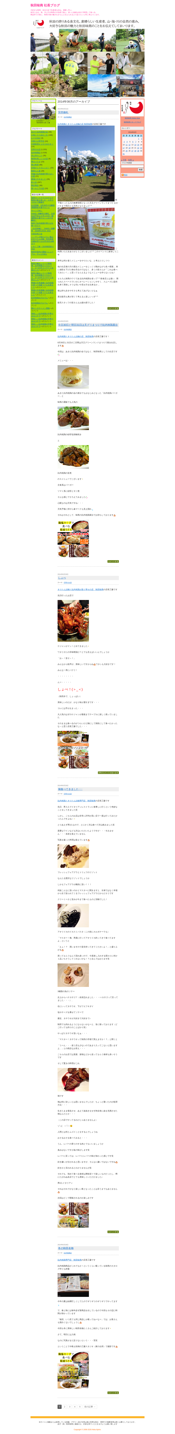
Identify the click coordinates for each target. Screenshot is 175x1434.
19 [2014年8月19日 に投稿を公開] (129, 148)
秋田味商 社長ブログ (45, 5)
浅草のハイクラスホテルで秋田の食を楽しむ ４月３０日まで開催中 (42, 200)
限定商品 (35, 185)
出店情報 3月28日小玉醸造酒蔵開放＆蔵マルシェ (43, 206)
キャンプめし (36, 211)
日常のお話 (68, 582)
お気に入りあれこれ (39, 135)
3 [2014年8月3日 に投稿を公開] (124, 142)
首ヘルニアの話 (37, 188)
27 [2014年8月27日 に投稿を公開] (132, 151)
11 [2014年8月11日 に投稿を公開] (126, 145)
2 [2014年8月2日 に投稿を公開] (141, 139)
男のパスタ (35, 162)
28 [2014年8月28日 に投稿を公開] (135, 151)
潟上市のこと (36, 155)
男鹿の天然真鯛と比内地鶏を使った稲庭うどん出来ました (42, 285)
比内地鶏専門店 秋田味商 (70, 1260)
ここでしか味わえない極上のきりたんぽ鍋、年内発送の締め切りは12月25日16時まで (42, 240)
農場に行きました (38, 179)
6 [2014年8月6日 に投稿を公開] (132, 142)
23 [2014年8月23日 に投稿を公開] (141, 148)
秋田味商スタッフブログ (132, 122)
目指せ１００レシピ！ (40, 168)
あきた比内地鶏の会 (39, 132)
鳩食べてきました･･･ (70, 789)
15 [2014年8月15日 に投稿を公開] (138, 145)
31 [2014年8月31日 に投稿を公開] (124, 154)
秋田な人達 (35, 171)
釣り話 (34, 182)
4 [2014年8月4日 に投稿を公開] (127, 142)
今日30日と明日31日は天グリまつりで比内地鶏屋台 (88, 324)
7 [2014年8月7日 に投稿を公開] (135, 142)
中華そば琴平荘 (37, 141)
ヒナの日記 (35, 138)
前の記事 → (90, 1407)
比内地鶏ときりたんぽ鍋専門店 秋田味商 (76, 801)
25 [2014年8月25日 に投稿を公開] (126, 151)
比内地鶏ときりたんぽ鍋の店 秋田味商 (75, 124)
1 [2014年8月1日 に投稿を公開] (138, 139)
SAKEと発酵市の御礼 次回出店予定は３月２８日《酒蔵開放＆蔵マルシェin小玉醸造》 (43, 217)
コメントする (113, 308)
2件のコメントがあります (108, 773)
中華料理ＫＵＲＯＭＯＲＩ (42, 144)
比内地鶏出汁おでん (39, 298)
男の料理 (35, 165)
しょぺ (62, 577)
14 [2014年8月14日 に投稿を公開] (135, 145)
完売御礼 (63, 112)
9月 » (131, 160)
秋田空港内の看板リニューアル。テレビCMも (42, 253)
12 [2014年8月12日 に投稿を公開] (129, 145)
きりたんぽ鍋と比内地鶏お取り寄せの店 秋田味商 (80, 589)
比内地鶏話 (68, 117)
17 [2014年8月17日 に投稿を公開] (124, 148)
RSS (124, 175)
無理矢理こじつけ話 (39, 159)
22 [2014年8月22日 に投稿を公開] (138, 148)
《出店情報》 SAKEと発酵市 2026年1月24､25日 (43, 229)
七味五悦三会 (36, 234)
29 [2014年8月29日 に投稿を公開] (138, 151)
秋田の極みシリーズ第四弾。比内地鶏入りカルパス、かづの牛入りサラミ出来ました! (42, 266)
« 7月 (123, 160)
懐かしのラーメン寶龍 (40, 308)
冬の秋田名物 (66, 1248)
